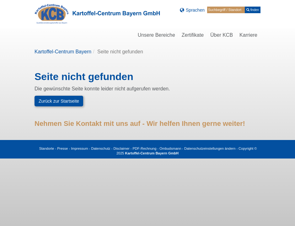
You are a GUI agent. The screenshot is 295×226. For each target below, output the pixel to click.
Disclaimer (121, 148)
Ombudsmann (170, 148)
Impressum (79, 148)
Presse (62, 148)
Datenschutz (100, 148)
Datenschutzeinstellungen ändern (209, 148)
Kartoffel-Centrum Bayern (63, 51)
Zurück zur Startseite (59, 101)
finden (252, 10)
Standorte (46, 148)
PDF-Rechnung (145, 148)
